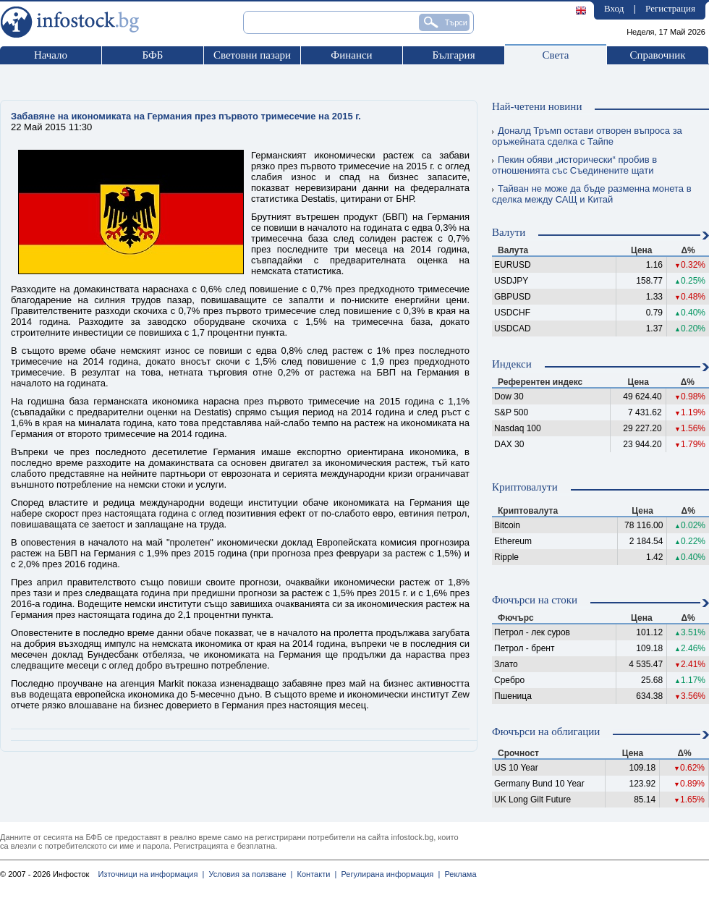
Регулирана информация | (388, 874)
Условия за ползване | (248, 874)
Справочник (657, 55)
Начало (50, 55)
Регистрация (670, 8)
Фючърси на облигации (546, 731)
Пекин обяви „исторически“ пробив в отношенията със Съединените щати (574, 165)
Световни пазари (252, 55)
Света (555, 55)
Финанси (351, 55)
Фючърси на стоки (534, 600)
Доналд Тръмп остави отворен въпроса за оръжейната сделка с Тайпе (587, 136)
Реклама (458, 874)
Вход (614, 8)
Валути (508, 232)
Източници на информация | (151, 874)
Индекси (512, 364)
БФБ (153, 55)
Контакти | (314, 874)
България (453, 55)
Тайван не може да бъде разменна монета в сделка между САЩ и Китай (592, 194)
